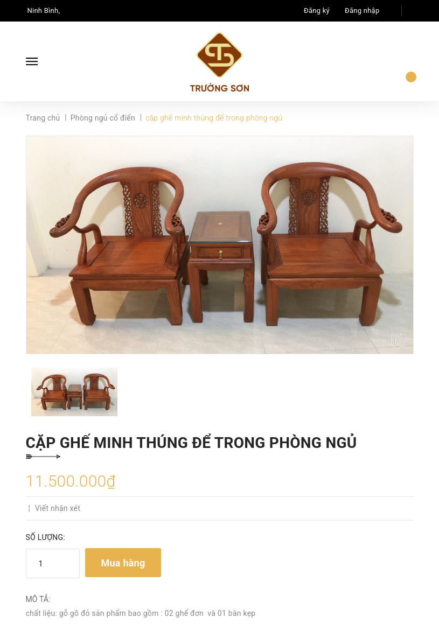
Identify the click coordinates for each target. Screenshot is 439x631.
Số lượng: (45, 537)
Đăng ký (317, 10)
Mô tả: (38, 599)
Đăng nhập (362, 10)
